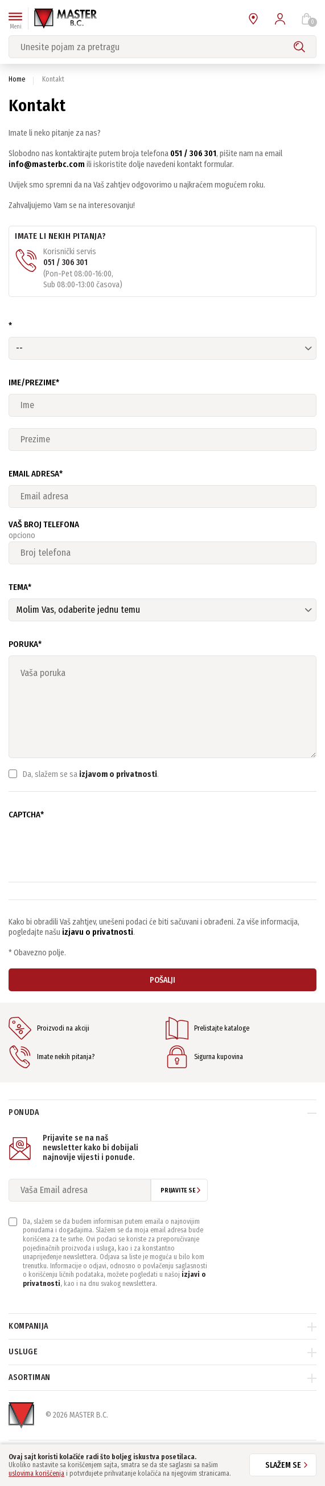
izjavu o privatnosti (97, 932)
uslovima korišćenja (36, 1473)
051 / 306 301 (193, 153)
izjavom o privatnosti (118, 774)
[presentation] (95, 848)
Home (17, 79)
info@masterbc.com (47, 164)
